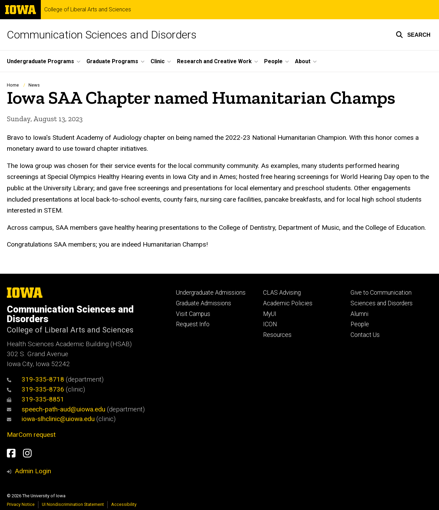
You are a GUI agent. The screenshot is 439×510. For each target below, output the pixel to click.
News (34, 85)
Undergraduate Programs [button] (40, 61)
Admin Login (33, 471)
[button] (413, 34)
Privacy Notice (21, 504)
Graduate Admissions (203, 303)
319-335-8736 (35, 389)
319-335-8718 (35, 379)
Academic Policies (287, 303)
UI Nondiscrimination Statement (73, 504)
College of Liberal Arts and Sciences (87, 10)
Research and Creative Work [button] (214, 61)
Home (13, 85)
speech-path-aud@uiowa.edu (56, 409)
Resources (277, 334)
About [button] (302, 61)
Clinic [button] (158, 61)
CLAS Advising (282, 292)
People (360, 324)
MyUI (269, 313)
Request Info (193, 324)
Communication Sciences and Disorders (102, 34)
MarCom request (31, 435)
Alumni (359, 313)
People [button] (273, 61)
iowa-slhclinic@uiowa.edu (51, 419)
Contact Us (365, 334)
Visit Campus (193, 313)
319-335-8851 (35, 399)
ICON (270, 324)
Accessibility (124, 504)
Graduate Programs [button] (112, 61)
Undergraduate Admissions (211, 292)
